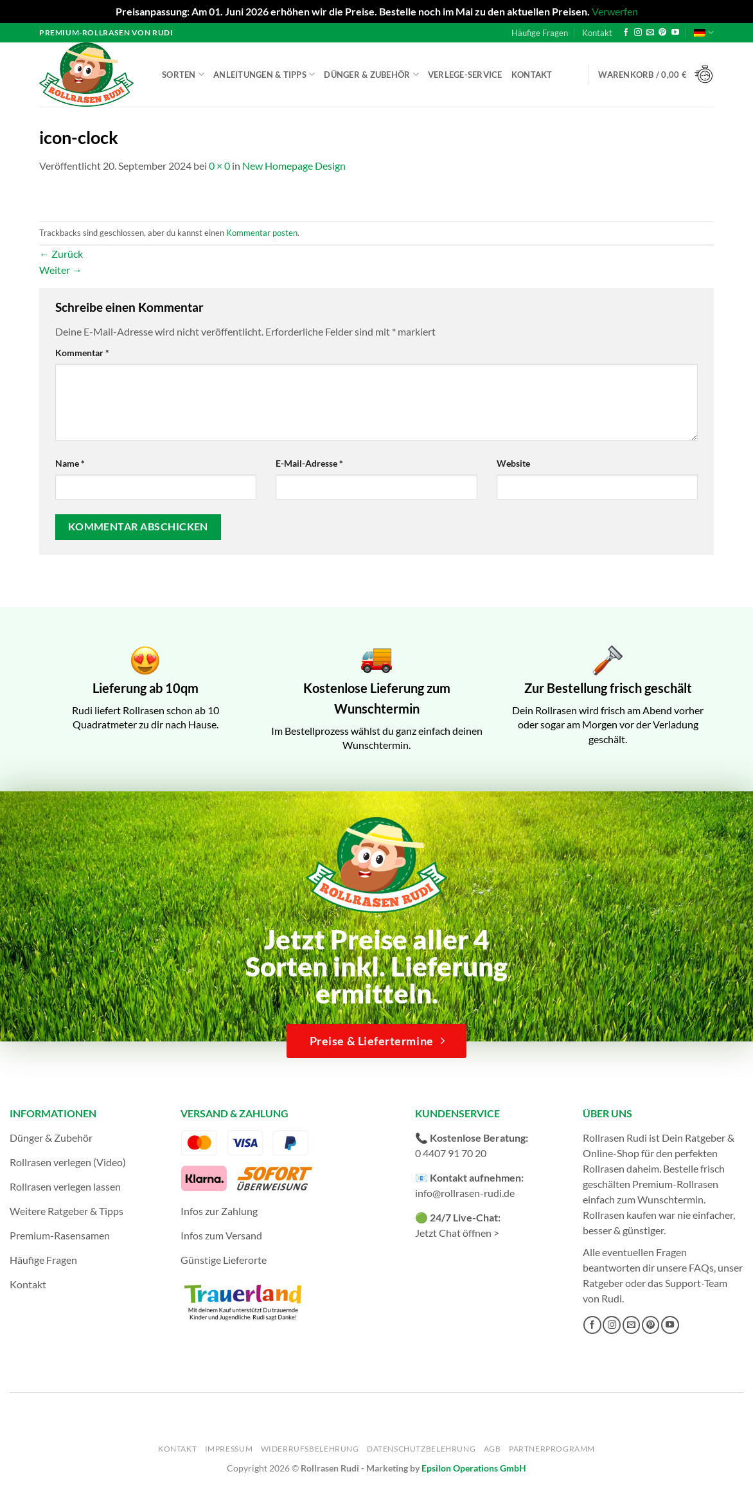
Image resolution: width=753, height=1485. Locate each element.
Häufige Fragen (539, 33)
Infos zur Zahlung (219, 1211)
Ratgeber (603, 1283)
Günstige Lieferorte (224, 1260)
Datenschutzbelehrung (421, 1449)
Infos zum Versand (221, 1235)
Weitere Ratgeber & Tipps (66, 1211)
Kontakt (597, 33)
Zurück (61, 254)
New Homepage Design (294, 165)
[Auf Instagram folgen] (638, 32)
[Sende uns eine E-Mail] (650, 32)
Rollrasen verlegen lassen (65, 1186)
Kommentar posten (261, 233)
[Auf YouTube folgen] (675, 32)
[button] (656, 75)
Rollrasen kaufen (620, 1215)
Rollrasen (604, 1168)
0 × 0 (219, 165)
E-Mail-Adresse (309, 463)
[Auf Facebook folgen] (626, 32)
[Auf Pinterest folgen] (662, 32)
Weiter (60, 270)
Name (70, 463)
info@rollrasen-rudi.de (465, 1193)
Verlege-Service (465, 74)
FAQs (701, 1267)
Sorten (183, 74)
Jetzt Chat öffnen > (457, 1233)
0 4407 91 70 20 (450, 1153)
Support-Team (696, 1283)
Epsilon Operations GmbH (473, 1467)
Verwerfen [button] (615, 11)
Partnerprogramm (552, 1449)
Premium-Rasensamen (60, 1235)
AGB (492, 1449)
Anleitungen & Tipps (264, 74)
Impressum (229, 1449)
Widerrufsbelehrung (310, 1449)
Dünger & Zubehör (371, 74)
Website (513, 463)
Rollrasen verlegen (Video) (68, 1162)
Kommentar (82, 352)
